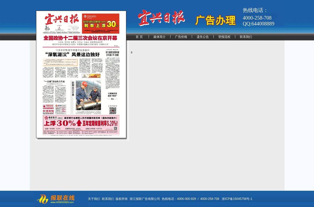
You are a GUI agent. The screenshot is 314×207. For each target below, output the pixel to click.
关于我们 (94, 199)
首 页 (139, 37)
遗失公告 (203, 37)
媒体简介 (159, 37)
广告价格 (181, 37)
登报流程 (224, 37)
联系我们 (246, 37)
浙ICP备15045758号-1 (237, 199)
